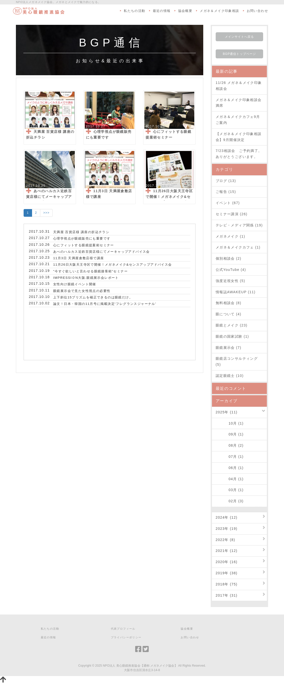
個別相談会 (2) (229, 258)
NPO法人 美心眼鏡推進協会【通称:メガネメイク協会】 (140, 665)
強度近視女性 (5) (230, 281)
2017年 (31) (227, 595)
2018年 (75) (227, 584)
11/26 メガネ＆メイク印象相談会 (239, 86)
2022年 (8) (225, 540)
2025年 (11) (227, 412)
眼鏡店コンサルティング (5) (237, 361)
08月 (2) (230, 445)
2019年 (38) (227, 573)
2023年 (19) (227, 529)
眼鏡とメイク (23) (231, 325)
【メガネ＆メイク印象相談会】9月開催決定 (239, 137)
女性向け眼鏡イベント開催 (74, 284)
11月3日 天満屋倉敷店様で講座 (78, 258)
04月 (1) (230, 479)
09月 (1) (230, 434)
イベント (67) (228, 203)
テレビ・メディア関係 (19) (239, 225)
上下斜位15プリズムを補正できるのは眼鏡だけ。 (93, 297)
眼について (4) (229, 314)
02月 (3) (230, 501)
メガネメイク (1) (230, 236)
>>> (46, 213)
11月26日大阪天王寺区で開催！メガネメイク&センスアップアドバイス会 (112, 264)
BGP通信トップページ (239, 54)
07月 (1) (230, 457)
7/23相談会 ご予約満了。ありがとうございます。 (239, 154)
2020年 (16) (227, 562)
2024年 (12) (227, 517)
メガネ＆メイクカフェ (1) (238, 247)
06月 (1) (230, 468)
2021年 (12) (227, 551)
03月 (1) (230, 490)
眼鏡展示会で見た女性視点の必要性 (81, 291)
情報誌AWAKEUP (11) (236, 292)
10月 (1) (230, 423)
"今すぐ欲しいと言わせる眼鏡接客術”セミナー (90, 271)
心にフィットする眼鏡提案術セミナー (83, 245)
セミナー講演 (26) (231, 214)
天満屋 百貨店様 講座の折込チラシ (81, 232)
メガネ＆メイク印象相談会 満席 (239, 103)
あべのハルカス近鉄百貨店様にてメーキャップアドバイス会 (101, 251)
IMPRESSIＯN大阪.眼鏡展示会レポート (86, 278)
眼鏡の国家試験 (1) (232, 336)
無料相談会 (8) (229, 303)
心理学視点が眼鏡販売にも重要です (81, 238)
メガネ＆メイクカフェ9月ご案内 (238, 120)
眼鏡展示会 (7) (229, 348)
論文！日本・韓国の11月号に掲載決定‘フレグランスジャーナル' (104, 304)
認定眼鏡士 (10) (230, 376)
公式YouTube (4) (231, 270)
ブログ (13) (226, 181)
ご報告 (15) (226, 192)
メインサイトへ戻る (239, 36)
